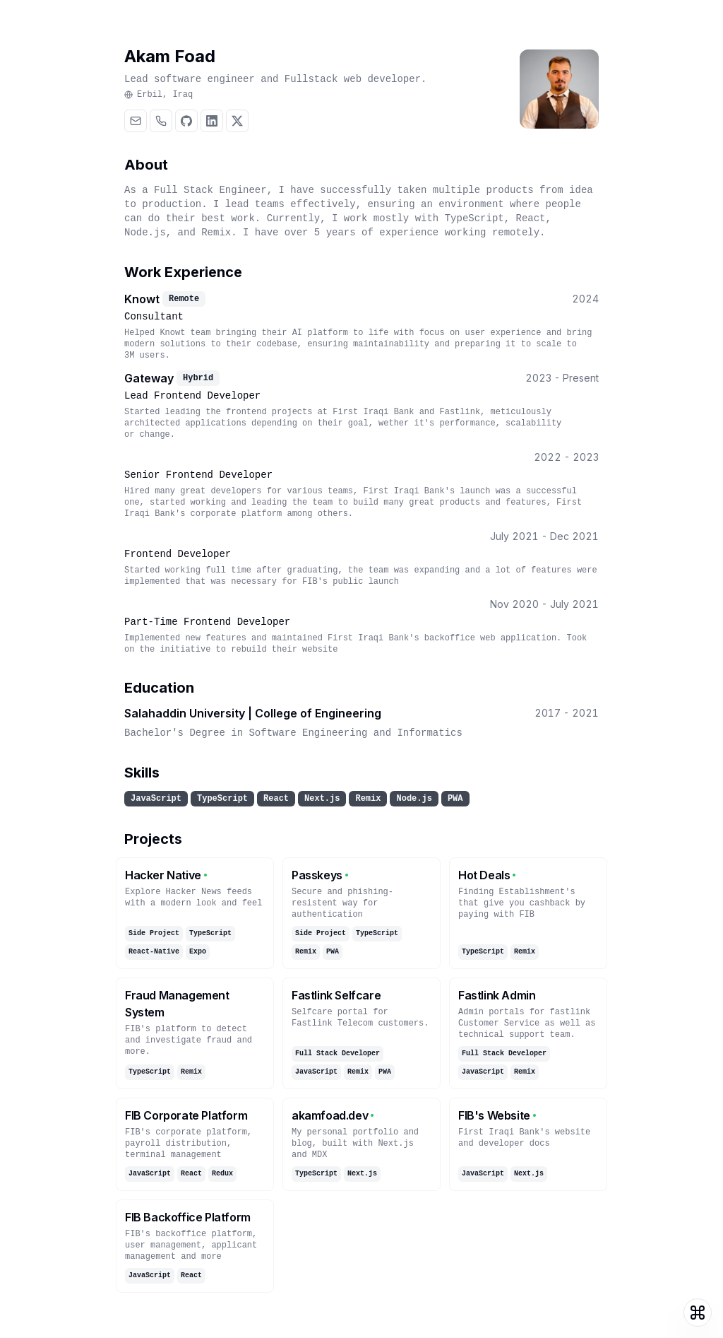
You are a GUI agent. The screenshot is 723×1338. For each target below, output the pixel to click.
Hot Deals (486, 875)
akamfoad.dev (333, 1115)
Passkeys (320, 875)
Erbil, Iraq (158, 94)
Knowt (142, 299)
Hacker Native (166, 875)
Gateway (149, 378)
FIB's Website (497, 1115)
